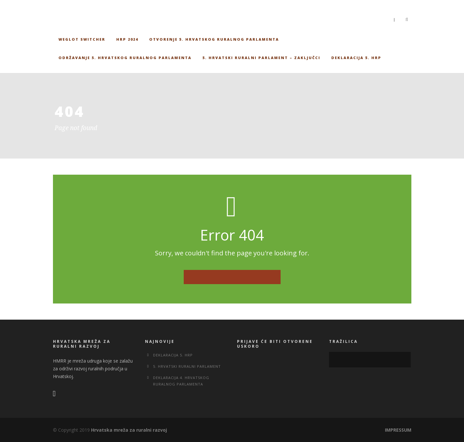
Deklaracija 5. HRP (356, 57)
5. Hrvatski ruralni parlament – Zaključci (261, 57)
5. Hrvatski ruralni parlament (187, 366)
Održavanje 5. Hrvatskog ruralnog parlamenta (124, 57)
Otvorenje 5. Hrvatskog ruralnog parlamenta (214, 39)
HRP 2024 (127, 39)
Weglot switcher (81, 39)
